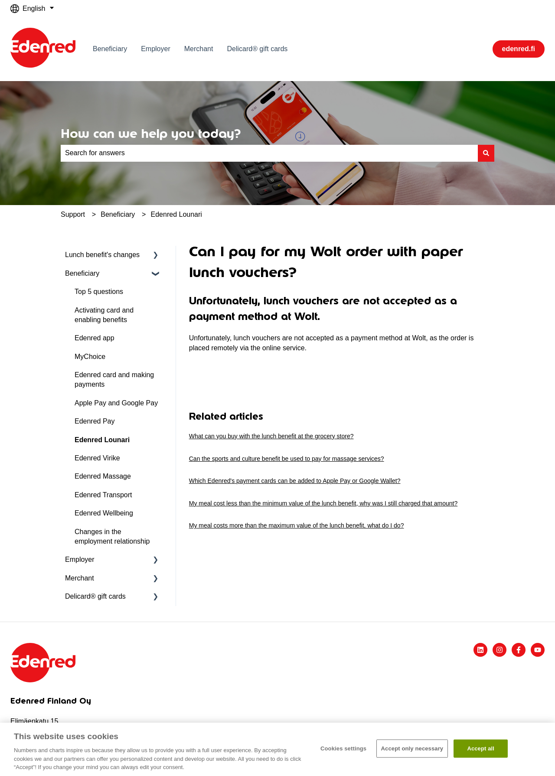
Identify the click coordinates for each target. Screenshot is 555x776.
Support (73, 214)
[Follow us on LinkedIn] (480, 650)
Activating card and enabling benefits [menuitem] (104, 314)
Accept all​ (480, 748)
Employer (155, 48)
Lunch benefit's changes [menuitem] (102, 254)
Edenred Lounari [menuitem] (102, 439)
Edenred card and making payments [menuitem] (114, 379)
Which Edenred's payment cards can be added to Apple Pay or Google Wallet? (295, 480)
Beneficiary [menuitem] (82, 273)
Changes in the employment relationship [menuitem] (112, 536)
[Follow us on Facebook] (519, 650)
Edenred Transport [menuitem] (103, 495)
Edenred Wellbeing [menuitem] (104, 513)
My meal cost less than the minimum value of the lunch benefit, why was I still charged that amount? (323, 503)
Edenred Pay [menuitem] (95, 421)
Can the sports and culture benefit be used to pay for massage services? (286, 458)
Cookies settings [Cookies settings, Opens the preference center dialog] (343, 748)
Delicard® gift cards (257, 48)
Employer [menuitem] (80, 559)
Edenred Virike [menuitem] (97, 458)
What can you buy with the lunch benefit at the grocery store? (271, 436)
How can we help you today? (151, 133)
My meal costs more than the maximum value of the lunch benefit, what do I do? (296, 525)
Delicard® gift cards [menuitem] (95, 596)
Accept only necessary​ (412, 748)
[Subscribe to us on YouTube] (538, 650)
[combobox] (269, 153)
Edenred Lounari (176, 214)
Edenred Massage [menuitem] (103, 476)
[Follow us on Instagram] (499, 650)
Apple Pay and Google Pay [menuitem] (116, 403)
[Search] (486, 153)
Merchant (198, 48)
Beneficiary (110, 48)
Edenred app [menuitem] (94, 338)
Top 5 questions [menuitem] (99, 291)
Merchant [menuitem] (79, 578)
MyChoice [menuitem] (90, 356)
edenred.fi (518, 48)
